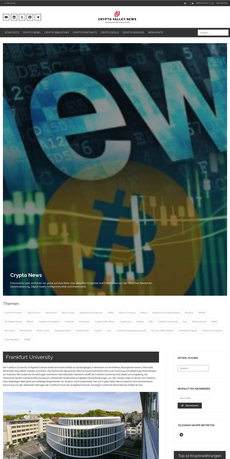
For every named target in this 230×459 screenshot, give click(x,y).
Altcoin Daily (68, 312)
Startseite (12, 32)
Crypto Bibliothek (56, 32)
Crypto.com (126, 321)
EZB (151, 321)
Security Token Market (162, 330)
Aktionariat (51, 312)
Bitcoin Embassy (127, 312)
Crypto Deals (110, 32)
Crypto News (32, 32)
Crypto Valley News (105, 321)
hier (140, 384)
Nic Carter (10, 330)
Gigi (185, 321)
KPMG (214, 321)
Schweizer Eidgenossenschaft (131, 330)
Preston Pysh (82, 330)
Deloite (140, 321)
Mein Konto (155, 32)
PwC (109, 330)
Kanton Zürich (199, 321)
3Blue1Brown (34, 312)
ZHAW (27, 339)
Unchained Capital (188, 330)
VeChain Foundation (212, 330)
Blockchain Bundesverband (166, 312)
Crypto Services (133, 32)
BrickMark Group (13, 321)
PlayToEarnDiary (62, 330)
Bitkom (144, 312)
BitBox (111, 312)
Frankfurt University (168, 321)
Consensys (84, 321)
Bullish (30, 321)
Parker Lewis (43, 330)
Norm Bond (26, 330)
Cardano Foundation (49, 321)
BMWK (201, 312)
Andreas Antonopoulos (91, 312)
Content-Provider (13, 312)
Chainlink (69, 321)
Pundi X (98, 330)
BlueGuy (189, 312)
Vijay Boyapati (12, 339)
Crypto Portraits (85, 32)
